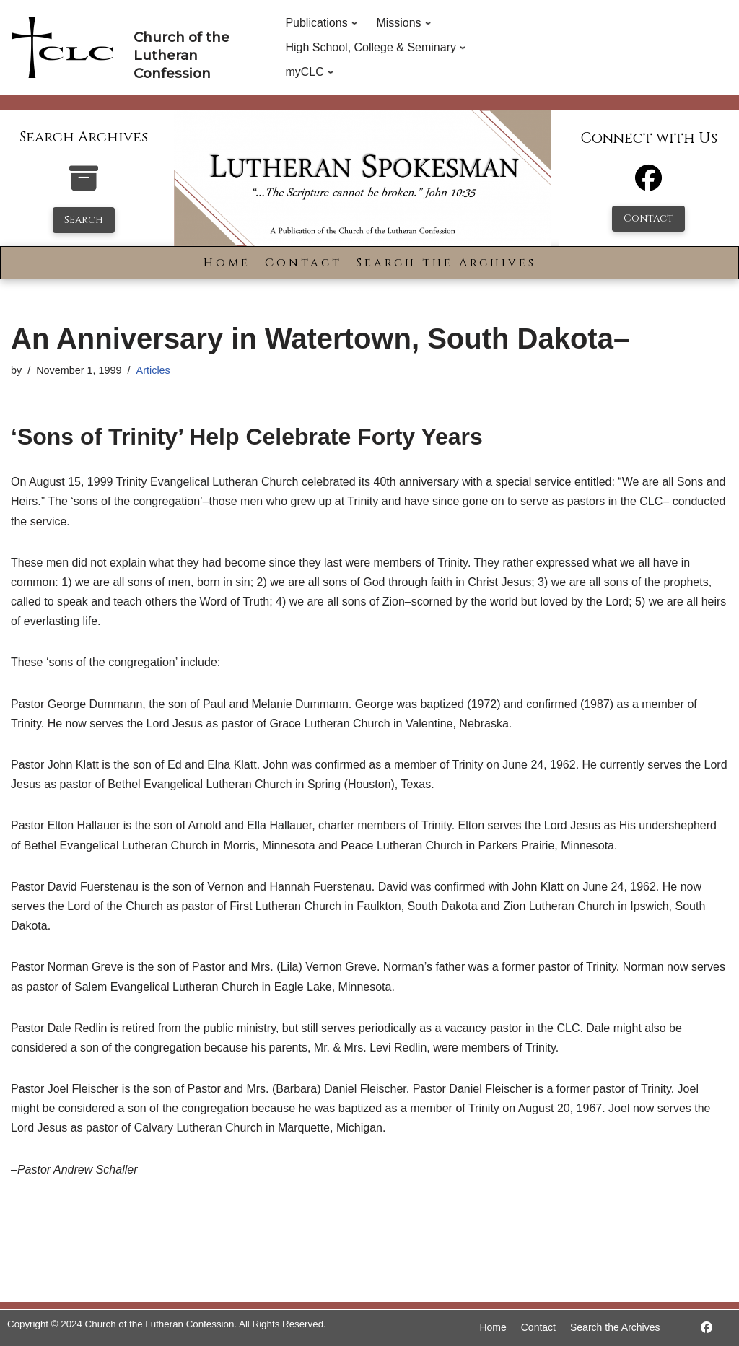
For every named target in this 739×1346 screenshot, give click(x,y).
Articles (153, 370)
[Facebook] (648, 184)
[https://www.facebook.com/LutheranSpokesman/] (706, 1327)
